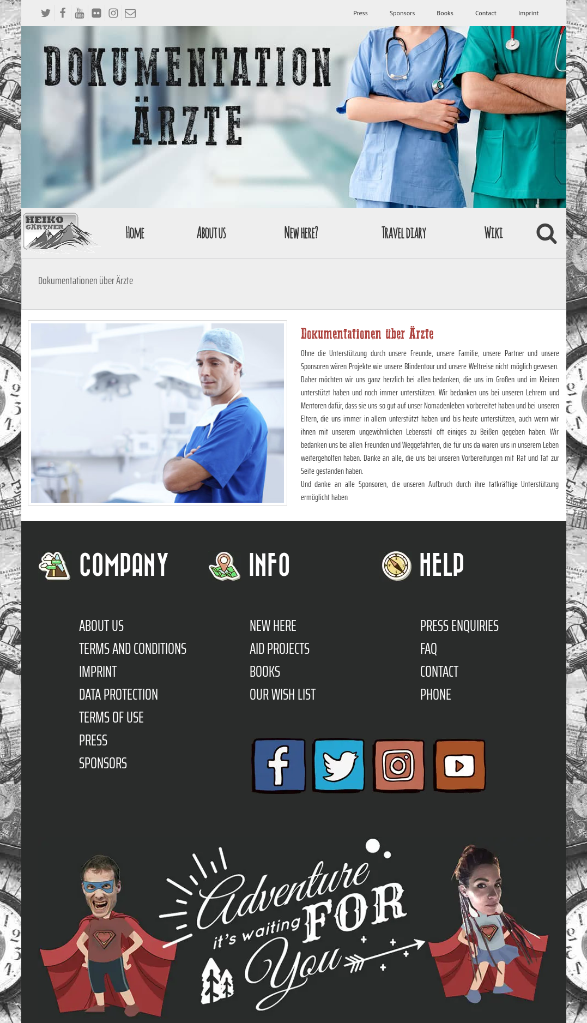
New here (273, 625)
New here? (300, 232)
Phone (435, 694)
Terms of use (111, 717)
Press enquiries (459, 625)
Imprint (528, 13)
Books (445, 13)
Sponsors (402, 13)
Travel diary (403, 232)
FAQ (428, 648)
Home (134, 232)
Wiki (493, 232)
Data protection (118, 694)
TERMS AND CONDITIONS (132, 648)
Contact (486, 13)
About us (211, 232)
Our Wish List (283, 694)
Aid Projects (280, 648)
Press (360, 13)
